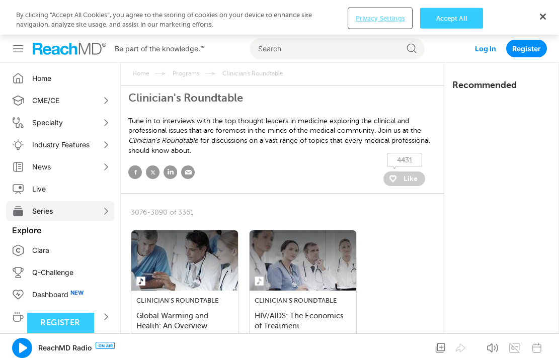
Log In (485, 14)
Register (526, 14)
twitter (152, 137)
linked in (170, 137)
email (188, 137)
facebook (135, 137)
